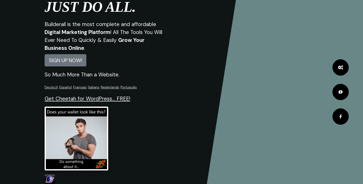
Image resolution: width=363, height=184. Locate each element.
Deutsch (51, 87)
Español (65, 87)
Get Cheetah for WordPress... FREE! (87, 98)
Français (80, 87)
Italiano (94, 87)
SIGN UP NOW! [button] (65, 60)
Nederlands (110, 87)
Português (128, 87)
